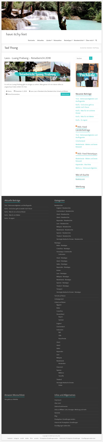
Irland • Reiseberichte (63, 214)
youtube (36, 438)
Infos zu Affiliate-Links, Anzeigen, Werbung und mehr (71, 410)
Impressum (58, 400)
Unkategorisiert (59, 299)
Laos (32, 91)
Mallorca (61, 373)
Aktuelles (40, 40)
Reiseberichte (78, 40)
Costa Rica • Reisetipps (63, 249)
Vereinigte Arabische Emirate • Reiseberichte (70, 239)
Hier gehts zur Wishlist (11, 399)
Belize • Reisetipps (62, 246)
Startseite (31, 40)
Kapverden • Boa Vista (83, 165)
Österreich (60, 367)
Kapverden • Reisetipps (63, 267)
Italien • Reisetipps (62, 264)
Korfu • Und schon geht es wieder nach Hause (18, 209)
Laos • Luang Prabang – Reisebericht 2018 (28, 58)
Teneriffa (61, 376)
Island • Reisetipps (62, 261)
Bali (60, 332)
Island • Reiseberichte (63, 217)
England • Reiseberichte (64, 208)
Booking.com (80, 179)
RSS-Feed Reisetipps (87, 154)
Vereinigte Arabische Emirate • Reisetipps (69, 292)
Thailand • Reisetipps (63, 286)
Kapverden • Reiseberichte (64, 221)
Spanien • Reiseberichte (64, 233)
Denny (9, 91)
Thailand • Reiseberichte (64, 236)
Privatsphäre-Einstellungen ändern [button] (65, 419)
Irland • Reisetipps (62, 258)
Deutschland (60, 314)
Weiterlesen (65, 94)
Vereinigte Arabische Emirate (65, 383)
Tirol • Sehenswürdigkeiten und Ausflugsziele (18, 206)
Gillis (60, 336)
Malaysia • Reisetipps (63, 277)
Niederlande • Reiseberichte (65, 230)
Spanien (59, 370)
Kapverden (60, 352)
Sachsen (61, 320)
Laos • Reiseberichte (40, 91)
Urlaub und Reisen (62, 91)
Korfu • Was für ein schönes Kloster (15, 212)
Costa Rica (60, 311)
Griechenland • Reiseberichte (65, 211)
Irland (58, 342)
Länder (48, 40)
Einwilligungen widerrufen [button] (62, 426)
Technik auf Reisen (60, 296)
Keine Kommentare (13, 94)
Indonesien (62, 254)
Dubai (60, 385)
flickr (31, 438)
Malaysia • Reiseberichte (64, 227)
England (59, 324)
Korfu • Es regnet (81, 120)
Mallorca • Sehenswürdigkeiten (86, 168)
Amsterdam (62, 364)
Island (58, 345)
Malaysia (59, 358)
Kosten (59, 270)
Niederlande (60, 361)
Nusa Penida (62, 339)
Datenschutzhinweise (61, 406)
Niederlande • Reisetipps (64, 280)
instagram (16, 438)
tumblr (22, 438)
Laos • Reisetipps (61, 274)
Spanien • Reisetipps (63, 283)
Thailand (59, 380)
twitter (27, 438)
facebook (10, 438)
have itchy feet (17, 34)
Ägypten (59, 305)
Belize (58, 308)
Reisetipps (67, 40)
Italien (58, 348)
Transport (59, 289)
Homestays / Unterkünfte (64, 252)
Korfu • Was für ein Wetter (85, 117)
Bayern (61, 317)
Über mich (89, 40)
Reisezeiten (58, 40)
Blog (56, 416)
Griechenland (80, 141)
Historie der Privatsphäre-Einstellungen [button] (66, 423)
